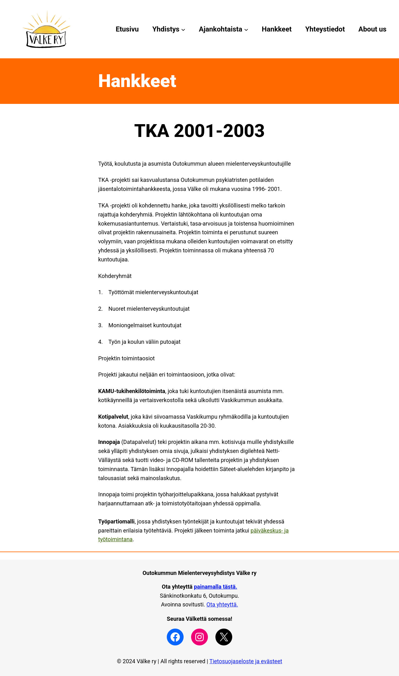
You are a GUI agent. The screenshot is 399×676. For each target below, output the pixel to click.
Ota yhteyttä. (222, 604)
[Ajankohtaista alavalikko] (246, 29)
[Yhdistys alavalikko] (183, 29)
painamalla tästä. (215, 586)
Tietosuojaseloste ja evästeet (245, 661)
